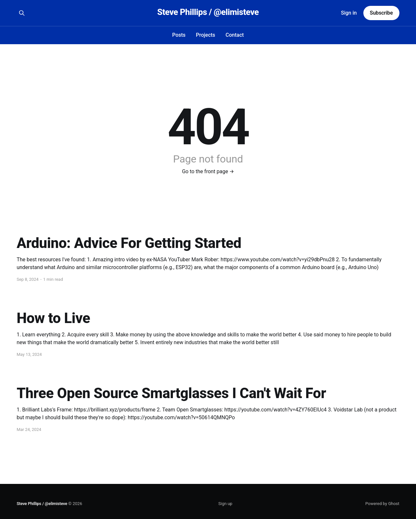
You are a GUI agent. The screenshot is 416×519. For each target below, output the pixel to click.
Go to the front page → (208, 171)
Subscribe (381, 13)
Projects (205, 35)
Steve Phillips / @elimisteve (208, 12)
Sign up (225, 503)
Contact (235, 35)
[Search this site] (22, 13)
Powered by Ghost (382, 503)
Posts (179, 35)
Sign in (349, 13)
